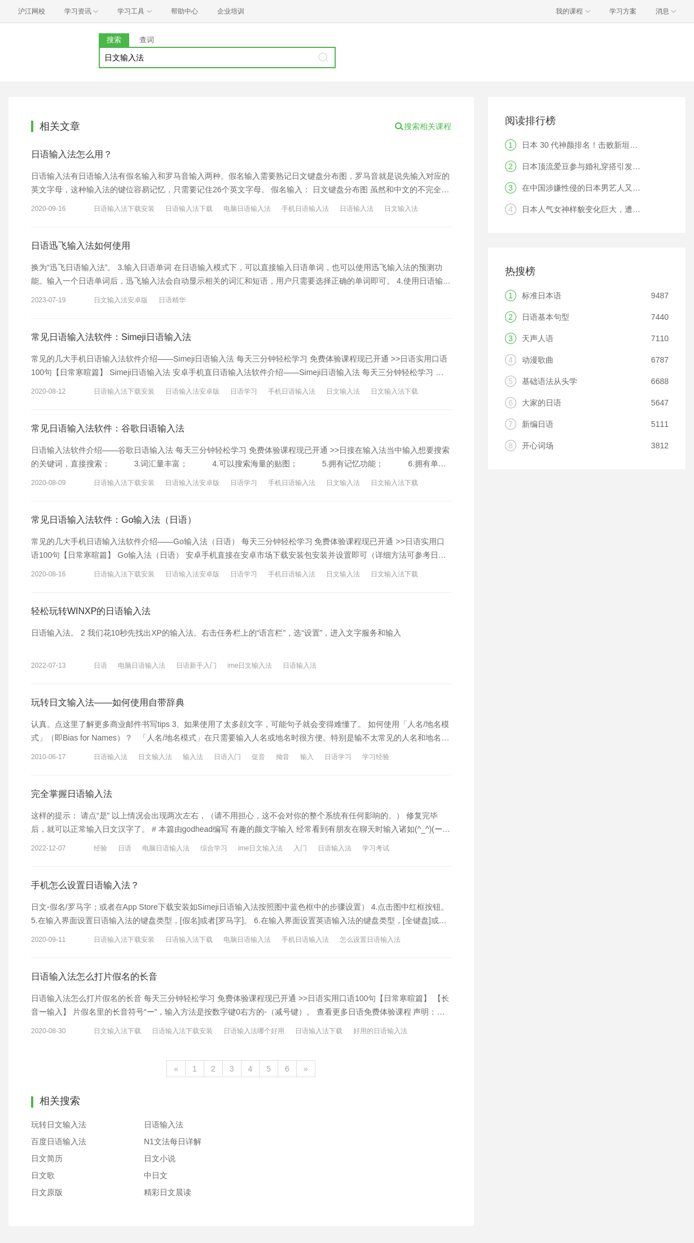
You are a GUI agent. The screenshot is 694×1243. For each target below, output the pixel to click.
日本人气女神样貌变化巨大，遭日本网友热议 (601, 209)
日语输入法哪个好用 (253, 1031)
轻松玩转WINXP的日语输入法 (91, 611)
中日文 (156, 1175)
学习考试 (375, 848)
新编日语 (538, 424)
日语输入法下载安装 (124, 209)
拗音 (282, 757)
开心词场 (538, 445)
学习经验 (375, 757)
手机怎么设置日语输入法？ (85, 885)
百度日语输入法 (58, 1141)
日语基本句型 (545, 316)
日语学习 (243, 391)
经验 (100, 848)
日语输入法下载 (189, 209)
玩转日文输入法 (58, 1124)
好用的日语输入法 (380, 1031)
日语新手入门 (196, 665)
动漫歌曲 (538, 359)
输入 (307, 757)
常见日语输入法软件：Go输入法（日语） (113, 519)
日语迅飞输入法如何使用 (80, 245)
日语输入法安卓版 (192, 391)
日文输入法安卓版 (121, 300)
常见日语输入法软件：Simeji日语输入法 (111, 337)
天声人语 (538, 338)
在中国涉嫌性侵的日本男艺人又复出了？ (593, 187)
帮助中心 (184, 11)
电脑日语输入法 (247, 209)
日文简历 (47, 1158)
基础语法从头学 (549, 381)
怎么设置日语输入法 (370, 940)
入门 (300, 848)
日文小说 (159, 1158)
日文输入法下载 (394, 391)
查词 (146, 40)
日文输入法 (401, 209)
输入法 (193, 757)
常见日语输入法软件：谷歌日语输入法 (108, 428)
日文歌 (43, 1175)
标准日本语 (541, 295)
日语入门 (227, 757)
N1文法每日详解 (172, 1141)
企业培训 (230, 11)
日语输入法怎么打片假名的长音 (94, 976)
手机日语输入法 (305, 209)
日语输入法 (357, 209)
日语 (100, 665)
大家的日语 (541, 402)
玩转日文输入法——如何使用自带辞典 (108, 702)
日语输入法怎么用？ (71, 154)
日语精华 (172, 300)
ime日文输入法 (249, 665)
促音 (258, 757)
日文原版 (47, 1192)
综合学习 (213, 848)
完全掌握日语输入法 (71, 794)
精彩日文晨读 (167, 1192)
